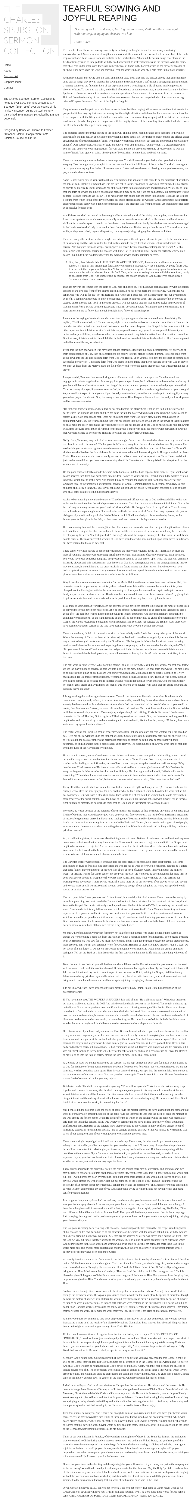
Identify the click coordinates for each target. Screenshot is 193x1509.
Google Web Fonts (37, 134)
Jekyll (20, 134)
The (12, 9)
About (7, 70)
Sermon (21, 40)
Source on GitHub (25, 137)
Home (7, 64)
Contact (8, 87)
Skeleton (9, 137)
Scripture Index (12, 81)
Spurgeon (26, 30)
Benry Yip (24, 130)
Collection (30, 50)
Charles (22, 19)
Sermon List (11, 76)
